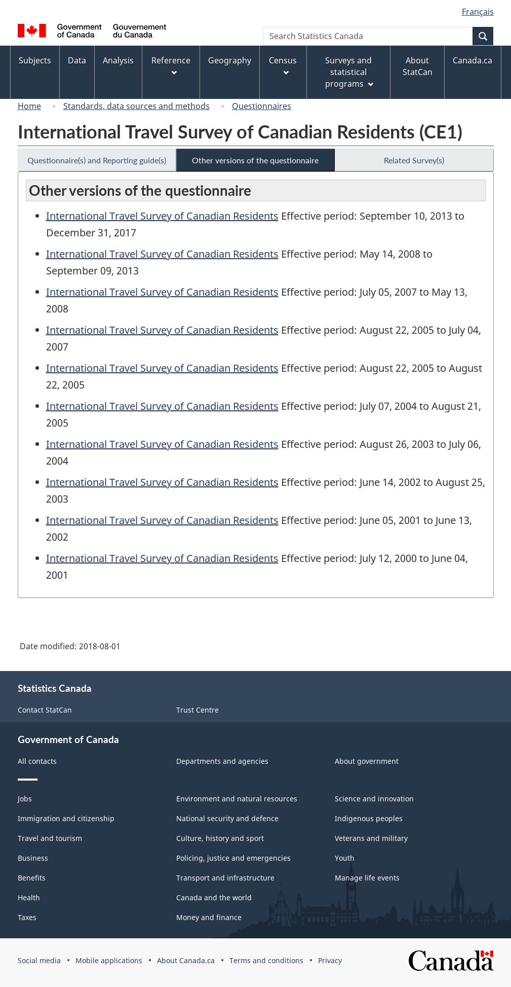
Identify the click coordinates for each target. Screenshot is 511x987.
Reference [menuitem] (170, 65)
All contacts (37, 761)
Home (29, 106)
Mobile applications (108, 960)
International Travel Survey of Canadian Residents (162, 216)
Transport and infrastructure (225, 878)
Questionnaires (261, 106)
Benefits (32, 878)
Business (33, 858)
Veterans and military (371, 838)
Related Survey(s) (414, 160)
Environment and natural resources (236, 798)
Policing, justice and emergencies (233, 858)
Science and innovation (374, 798)
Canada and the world (214, 897)
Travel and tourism (50, 838)
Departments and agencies (222, 761)
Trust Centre (197, 710)
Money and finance (209, 917)
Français (478, 11)
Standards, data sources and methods (136, 106)
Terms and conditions (266, 960)
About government (367, 761)
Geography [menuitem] (229, 60)
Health (29, 897)
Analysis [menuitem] (118, 60)
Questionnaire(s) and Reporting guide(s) (96, 160)
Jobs (25, 798)
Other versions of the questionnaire (255, 160)
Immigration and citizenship (66, 818)
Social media (39, 960)
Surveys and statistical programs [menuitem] (349, 72)
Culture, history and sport (220, 838)
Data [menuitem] (77, 60)
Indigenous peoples (369, 818)
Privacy (330, 960)
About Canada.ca (186, 960)
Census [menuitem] (283, 65)
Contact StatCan (45, 710)
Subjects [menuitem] (35, 60)
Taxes (27, 917)
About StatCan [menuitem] (418, 66)
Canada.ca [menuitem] (472, 60)
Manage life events (367, 878)
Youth (345, 858)
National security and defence (227, 818)
